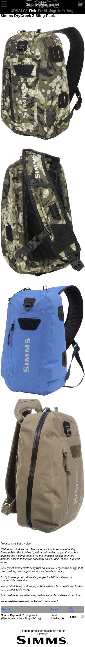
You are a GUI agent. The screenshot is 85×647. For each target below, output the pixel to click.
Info (62, 11)
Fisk (33, 11)
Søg (70, 11)
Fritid (43, 11)
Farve (54, 609)
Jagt (53, 11)
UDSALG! (19, 11)
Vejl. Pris (71, 609)
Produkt (6, 609)
